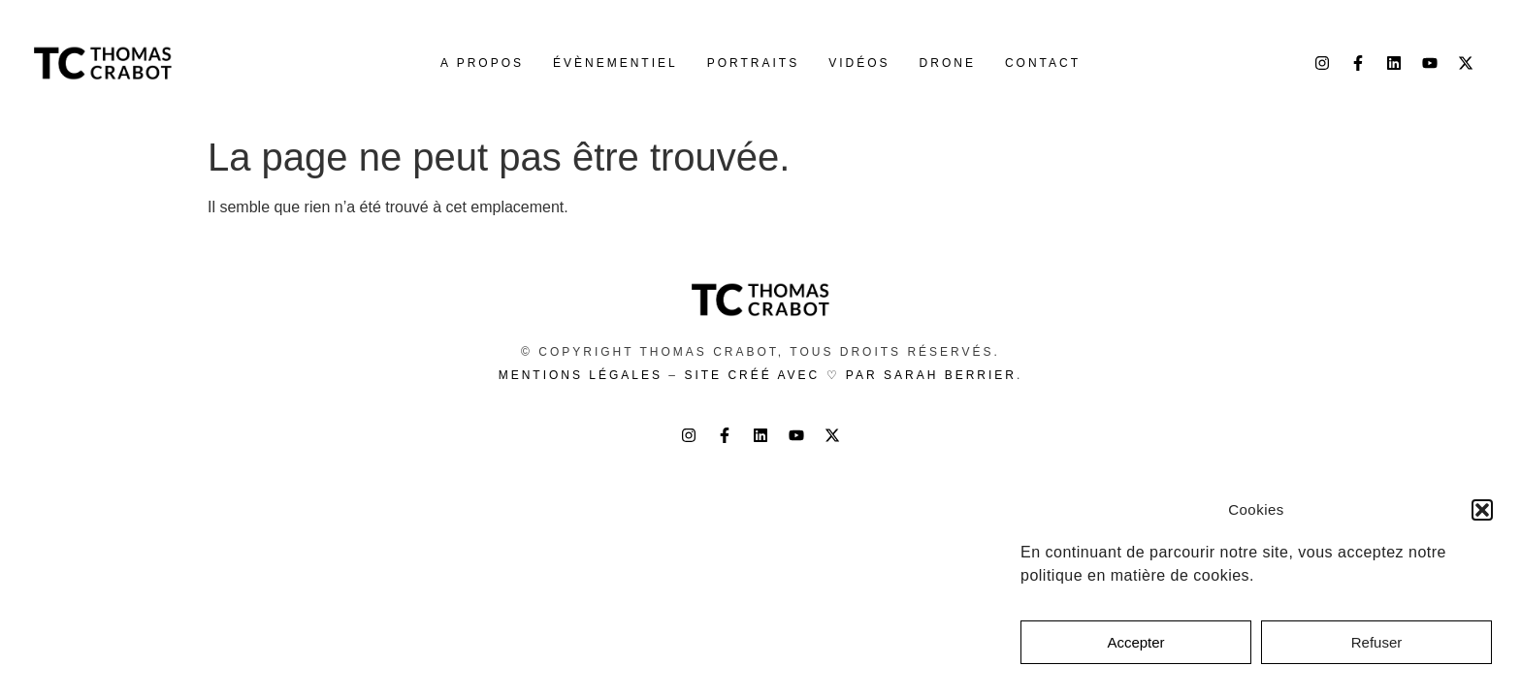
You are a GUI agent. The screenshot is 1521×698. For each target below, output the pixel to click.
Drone (948, 63)
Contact (1043, 63)
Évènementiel (615, 63)
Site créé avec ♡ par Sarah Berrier (850, 375)
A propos (482, 63)
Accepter (1135, 642)
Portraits (753, 63)
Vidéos (859, 63)
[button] (1482, 510)
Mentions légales (581, 375)
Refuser (1377, 642)
